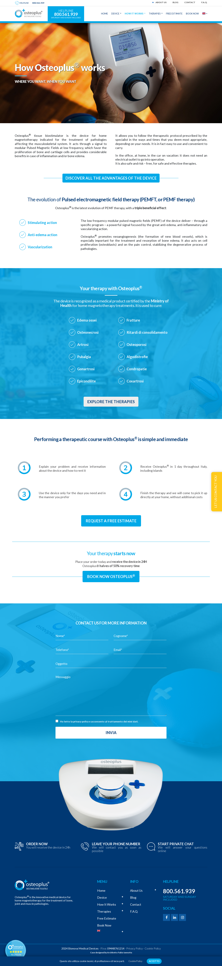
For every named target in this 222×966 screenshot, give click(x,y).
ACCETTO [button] (154, 961)
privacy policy (81, 721)
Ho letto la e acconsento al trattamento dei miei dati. (99, 721)
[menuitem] (111, 931)
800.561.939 (38, 3)
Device (102, 897)
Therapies (104, 911)
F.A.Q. (204, 2)
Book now (104, 925)
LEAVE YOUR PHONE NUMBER (116, 844)
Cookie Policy (153, 948)
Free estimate (106, 918)
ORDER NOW (37, 844)
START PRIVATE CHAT (176, 844)
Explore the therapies (111, 401)
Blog (175, 2)
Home (101, 890)
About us (161, 2)
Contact (189, 2)
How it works (106, 904)
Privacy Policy (134, 948)
